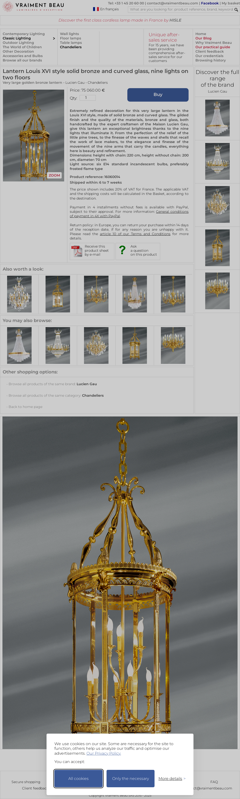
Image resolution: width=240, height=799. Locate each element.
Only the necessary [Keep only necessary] (130, 778)
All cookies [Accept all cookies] (78, 778)
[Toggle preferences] (169, 778)
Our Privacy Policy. (103, 753)
